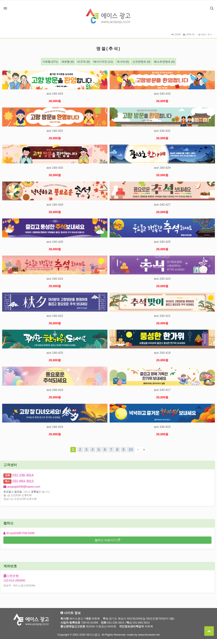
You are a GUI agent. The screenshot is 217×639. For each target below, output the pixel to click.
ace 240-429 (162, 167)
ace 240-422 (55, 315)
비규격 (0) (83, 61)
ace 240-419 (162, 352)
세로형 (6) (67, 61)
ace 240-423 (162, 278)
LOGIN (176, 34)
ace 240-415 (162, 426)
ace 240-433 (162, 93)
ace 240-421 (162, 315)
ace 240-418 (55, 390)
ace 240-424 (55, 278)
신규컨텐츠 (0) (141, 61)
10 (130, 449)
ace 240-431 (162, 130)
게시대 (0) (123, 61)
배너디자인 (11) (103, 61)
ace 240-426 (55, 241)
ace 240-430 (55, 167)
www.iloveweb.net (149, 634)
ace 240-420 (55, 352)
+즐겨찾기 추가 (204, 34)
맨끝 (144, 449)
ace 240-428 (55, 204)
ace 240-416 (55, 426)
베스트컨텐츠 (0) (164, 61)
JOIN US (188, 34)
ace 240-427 (162, 204)
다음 (137, 449)
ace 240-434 (55, 93)
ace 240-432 (55, 130)
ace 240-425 (162, 241)
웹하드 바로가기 (107, 540)
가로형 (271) (50, 61)
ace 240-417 (162, 390)
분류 (5, 8)
